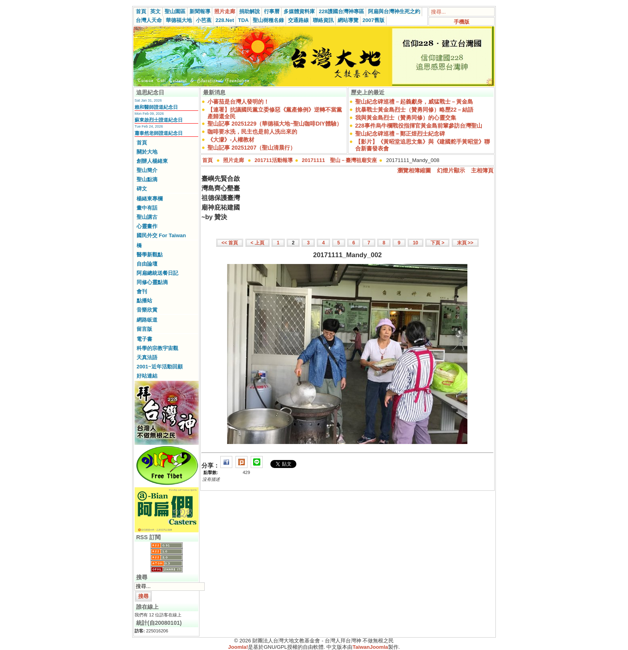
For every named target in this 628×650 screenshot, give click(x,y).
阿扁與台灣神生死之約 (394, 11)
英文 (155, 11)
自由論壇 (147, 264)
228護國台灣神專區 (341, 11)
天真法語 (147, 357)
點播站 (144, 301)
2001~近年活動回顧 (160, 367)
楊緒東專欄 (150, 199)
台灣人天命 (149, 20)
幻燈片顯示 (451, 170)
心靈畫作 (147, 226)
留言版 (144, 329)
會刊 (142, 291)
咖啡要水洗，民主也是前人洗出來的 (252, 131)
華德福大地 (179, 20)
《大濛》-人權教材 (230, 139)
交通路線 (298, 20)
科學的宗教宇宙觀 (157, 348)
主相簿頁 (482, 170)
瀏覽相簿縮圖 (414, 170)
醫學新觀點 (150, 255)
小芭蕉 (203, 20)
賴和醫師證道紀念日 (156, 107)
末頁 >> (465, 243)
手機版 (461, 22)
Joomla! (238, 647)
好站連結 (147, 376)
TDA (243, 20)
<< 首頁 (229, 243)
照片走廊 (224, 11)
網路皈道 (147, 320)
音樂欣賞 (147, 310)
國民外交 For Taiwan (161, 235)
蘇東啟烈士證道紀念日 (159, 120)
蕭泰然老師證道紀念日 (159, 133)
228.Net (224, 20)
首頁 (141, 11)
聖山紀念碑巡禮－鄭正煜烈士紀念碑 (400, 133)
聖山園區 (175, 11)
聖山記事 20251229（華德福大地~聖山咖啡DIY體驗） (274, 123)
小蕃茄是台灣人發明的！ (238, 101)
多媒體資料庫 (299, 11)
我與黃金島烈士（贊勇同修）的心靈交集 (405, 117)
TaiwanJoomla (370, 647)
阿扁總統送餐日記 (157, 273)
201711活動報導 (274, 160)
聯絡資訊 (323, 20)
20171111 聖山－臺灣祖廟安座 (339, 160)
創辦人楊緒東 (152, 161)
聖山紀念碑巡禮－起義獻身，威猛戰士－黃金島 (414, 101)
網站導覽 (348, 20)
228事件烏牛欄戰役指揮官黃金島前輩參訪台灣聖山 (418, 125)
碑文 (142, 189)
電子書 (144, 339)
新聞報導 (199, 11)
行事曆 (272, 11)
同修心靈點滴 (152, 282)
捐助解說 (249, 11)
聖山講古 (147, 217)
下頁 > (437, 243)
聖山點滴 (147, 179)
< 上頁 (257, 243)
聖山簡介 (147, 170)
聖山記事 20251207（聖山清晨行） (251, 147)
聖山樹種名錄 (268, 20)
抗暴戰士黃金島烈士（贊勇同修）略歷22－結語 (414, 109)
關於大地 (147, 152)
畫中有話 (147, 208)
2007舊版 (373, 20)
